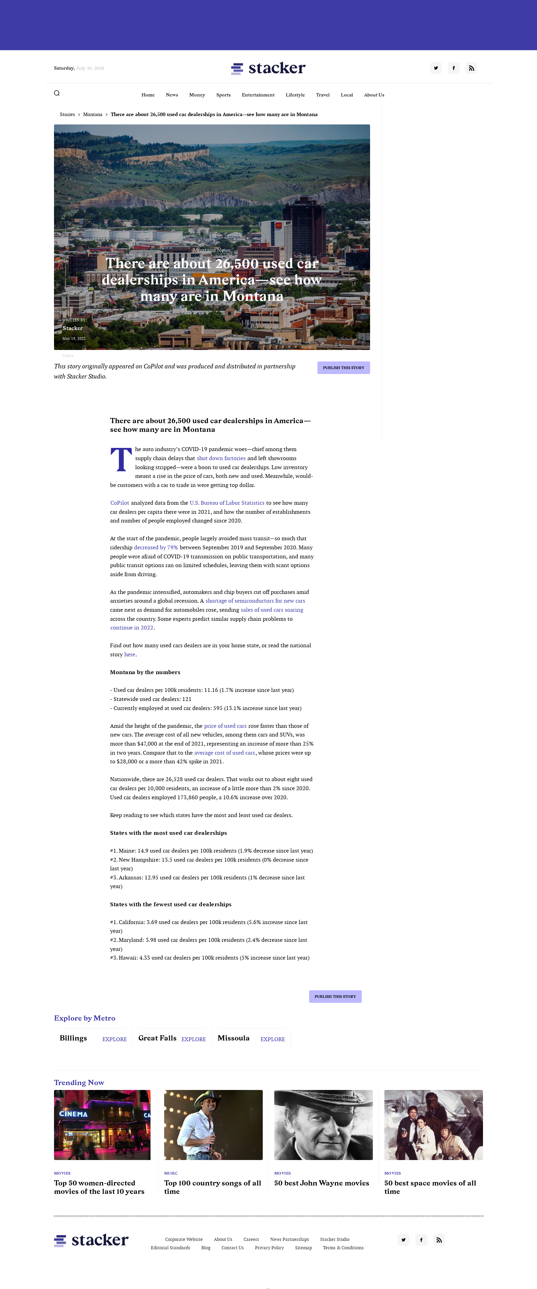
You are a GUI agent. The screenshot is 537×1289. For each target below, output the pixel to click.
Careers (251, 1239)
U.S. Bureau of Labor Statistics (227, 502)
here (129, 654)
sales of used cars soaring (272, 609)
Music (171, 1173)
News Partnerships (289, 1239)
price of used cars (225, 726)
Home (148, 95)
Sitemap (303, 1248)
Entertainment (258, 95)
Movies (62, 1173)
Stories (67, 114)
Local (347, 95)
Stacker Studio (335, 1239)
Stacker (73, 328)
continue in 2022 (131, 627)
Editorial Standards (170, 1248)
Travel (323, 95)
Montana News (212, 250)
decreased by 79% (156, 547)
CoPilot (119, 502)
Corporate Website (184, 1239)
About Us (374, 95)
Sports (223, 95)
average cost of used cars (224, 752)
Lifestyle (295, 95)
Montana (92, 114)
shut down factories (221, 458)
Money (197, 95)
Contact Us (233, 1248)
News (172, 95)
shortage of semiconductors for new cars (255, 600)
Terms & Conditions (343, 1248)
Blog (205, 1248)
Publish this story (344, 368)
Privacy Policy (269, 1248)
